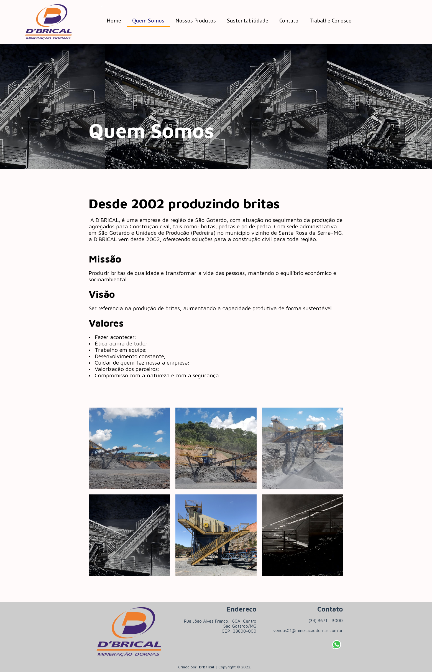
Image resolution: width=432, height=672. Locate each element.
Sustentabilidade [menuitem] (247, 20)
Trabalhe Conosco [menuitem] (331, 20)
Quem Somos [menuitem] (148, 20)
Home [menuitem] (114, 20)
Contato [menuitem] (288, 20)
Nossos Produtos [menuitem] (195, 20)
